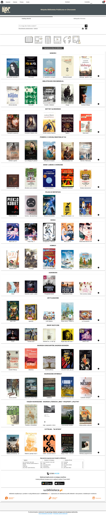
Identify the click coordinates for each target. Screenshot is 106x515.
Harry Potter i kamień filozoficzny (29, 467)
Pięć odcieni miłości (47, 464)
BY (82, 2)
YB (78, 2)
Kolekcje (36, 28)
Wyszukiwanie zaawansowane (26, 28)
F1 (94, 2)
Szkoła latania (46, 466)
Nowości (8, 2)
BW (75, 2)
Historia (15, 2)
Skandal (65, 463)
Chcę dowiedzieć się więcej (45, 513)
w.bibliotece (45, 493)
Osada (65, 466)
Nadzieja (24, 464)
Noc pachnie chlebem (68, 464)
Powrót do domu (46, 467)
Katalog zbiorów (26, 18)
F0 (91, 2)
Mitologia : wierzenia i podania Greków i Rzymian (32, 463)
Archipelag (66, 462)
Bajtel (44, 463)
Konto (27, 2)
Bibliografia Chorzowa (79, 18)
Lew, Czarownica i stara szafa (28, 462)
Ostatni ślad (25, 466)
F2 (98, 2)
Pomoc (22, 2)
